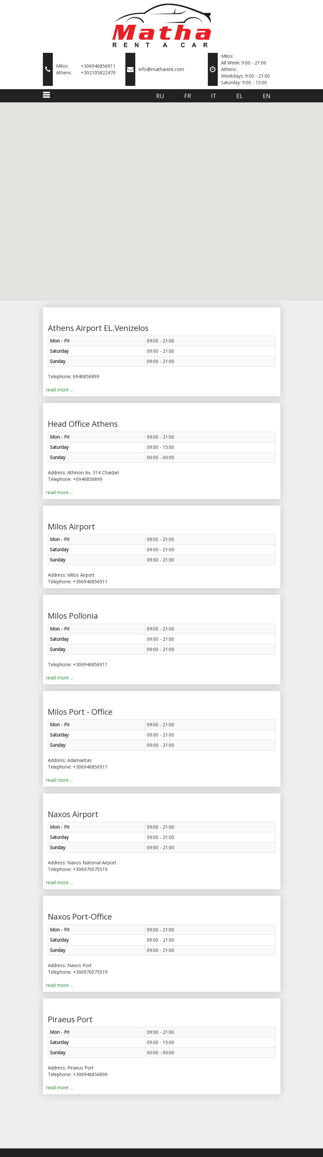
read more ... (59, 389)
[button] (133, 146)
